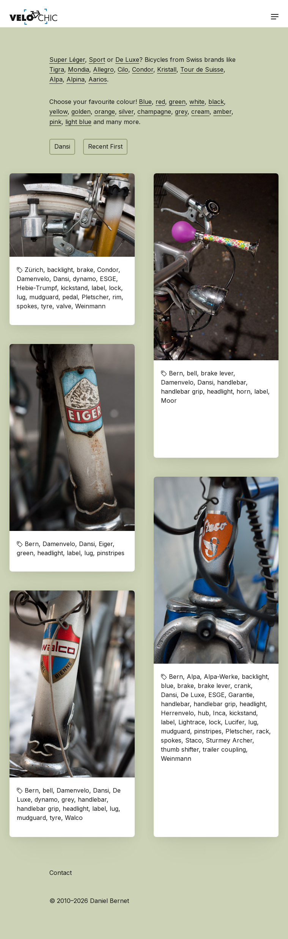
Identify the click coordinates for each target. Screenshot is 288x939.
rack (262, 731)
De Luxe (127, 59)
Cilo (123, 69)
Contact (60, 872)
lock (115, 288)
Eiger (106, 544)
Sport (97, 59)
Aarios (97, 79)
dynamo (84, 279)
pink (55, 122)
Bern (176, 373)
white (197, 101)
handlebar (231, 382)
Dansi (62, 146)
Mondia (78, 69)
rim (116, 297)
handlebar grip (182, 391)
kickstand (74, 288)
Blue (145, 101)
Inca (219, 713)
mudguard (43, 297)
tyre (46, 306)
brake (85, 269)
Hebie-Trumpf (37, 288)
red (160, 101)
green (177, 101)
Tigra (56, 69)
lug (21, 297)
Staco (193, 740)
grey (181, 111)
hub (203, 713)
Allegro (103, 69)
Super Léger (67, 59)
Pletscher (95, 297)
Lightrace (191, 722)
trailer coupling (224, 749)
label (98, 288)
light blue (78, 122)
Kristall (166, 69)
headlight (220, 391)
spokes (27, 306)
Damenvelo (33, 279)
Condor (142, 69)
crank (242, 685)
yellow (58, 111)
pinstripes (110, 553)
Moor (169, 400)
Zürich (34, 269)
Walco (74, 817)
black (216, 101)
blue (167, 685)
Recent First (105, 146)
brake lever (217, 373)
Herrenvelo (177, 713)
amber (222, 111)
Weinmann (90, 306)
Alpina (75, 79)
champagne (154, 111)
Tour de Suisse (201, 69)
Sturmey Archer (229, 740)
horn (243, 391)
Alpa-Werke (221, 676)
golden (81, 111)
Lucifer (234, 722)
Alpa (56, 79)
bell (192, 373)
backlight (60, 269)
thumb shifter (180, 749)
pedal (70, 297)
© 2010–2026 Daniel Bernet (89, 900)
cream (200, 111)
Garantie (240, 695)
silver (126, 111)
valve (63, 306)
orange (104, 111)
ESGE (108, 279)
